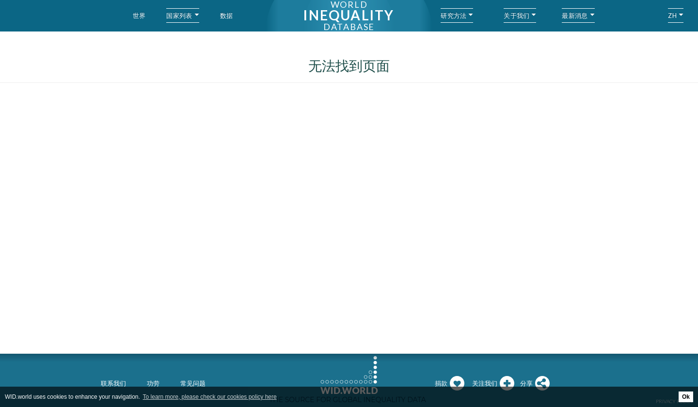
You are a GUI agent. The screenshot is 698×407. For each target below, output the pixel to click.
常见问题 (193, 383)
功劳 (153, 383)
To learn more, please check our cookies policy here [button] (210, 396)
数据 (226, 15)
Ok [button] (686, 396)
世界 (139, 15)
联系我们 (113, 383)
